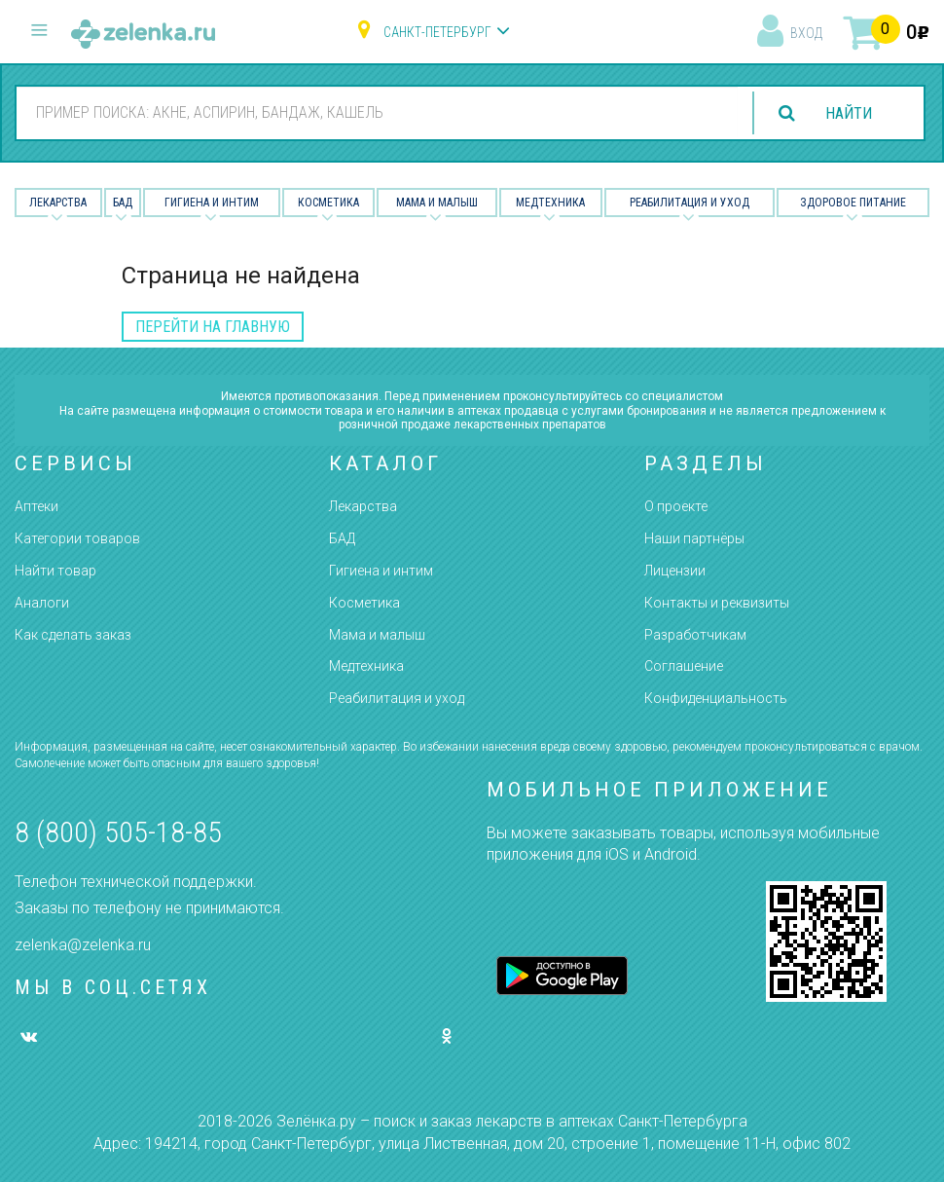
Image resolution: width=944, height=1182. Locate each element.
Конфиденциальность (715, 698)
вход (806, 33)
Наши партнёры (694, 538)
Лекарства (58, 202)
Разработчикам (695, 635)
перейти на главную (212, 326)
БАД (122, 202)
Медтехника (550, 202)
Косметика (328, 202)
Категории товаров (77, 538)
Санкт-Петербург (437, 32)
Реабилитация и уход (689, 202)
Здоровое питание (853, 202)
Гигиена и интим (381, 570)
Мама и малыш (437, 202)
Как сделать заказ (73, 635)
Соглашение (683, 666)
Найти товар (55, 570)
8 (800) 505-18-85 (118, 832)
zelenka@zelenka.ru (83, 945)
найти (848, 113)
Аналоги (42, 602)
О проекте (676, 506)
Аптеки (36, 506)
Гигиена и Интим (211, 202)
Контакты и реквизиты (716, 602)
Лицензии (675, 570)
